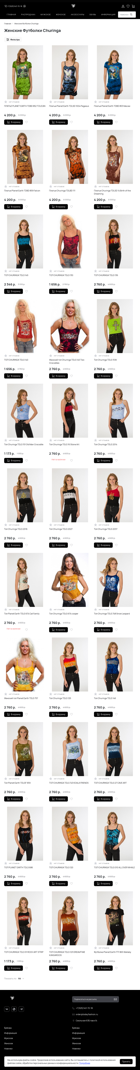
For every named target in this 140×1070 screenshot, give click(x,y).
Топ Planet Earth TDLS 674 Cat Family (21, 613)
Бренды (8, 1027)
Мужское (46, 14)
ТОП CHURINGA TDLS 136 (106, 275)
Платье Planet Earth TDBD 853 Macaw (112, 106)
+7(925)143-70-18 (13, 6)
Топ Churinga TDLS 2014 (105, 444)
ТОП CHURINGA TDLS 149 (16, 275)
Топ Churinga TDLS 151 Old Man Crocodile (23, 444)
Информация (108, 14)
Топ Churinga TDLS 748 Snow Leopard (112, 613)
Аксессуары (77, 14)
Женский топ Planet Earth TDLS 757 (21, 698)
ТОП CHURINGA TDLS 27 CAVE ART (110, 782)
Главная (11, 14)
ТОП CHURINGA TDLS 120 (61, 867)
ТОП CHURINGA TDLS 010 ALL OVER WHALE (114, 867)
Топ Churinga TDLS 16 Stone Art (64, 444)
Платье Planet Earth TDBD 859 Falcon (22, 190)
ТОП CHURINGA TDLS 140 (16, 359)
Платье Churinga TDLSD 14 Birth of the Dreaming (112, 192)
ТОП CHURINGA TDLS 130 (61, 275)
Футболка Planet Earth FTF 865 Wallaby (112, 952)
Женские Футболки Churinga (26, 23)
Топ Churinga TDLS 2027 (61, 529)
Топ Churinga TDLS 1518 (105, 359)
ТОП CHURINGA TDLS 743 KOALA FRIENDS (69, 782)
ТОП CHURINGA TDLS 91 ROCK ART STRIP (23, 952)
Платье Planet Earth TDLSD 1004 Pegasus (69, 106)
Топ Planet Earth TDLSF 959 (17, 782)
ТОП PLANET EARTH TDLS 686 (18, 867)
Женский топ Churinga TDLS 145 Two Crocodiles (66, 361)
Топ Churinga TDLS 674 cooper (63, 613)
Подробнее (84, 1063)
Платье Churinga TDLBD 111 (62, 190)
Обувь (92, 14)
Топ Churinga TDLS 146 (105, 698)
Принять (126, 1061)
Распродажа (28, 14)
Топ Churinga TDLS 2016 (15, 529)
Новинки (8, 1048)
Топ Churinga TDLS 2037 (105, 529)
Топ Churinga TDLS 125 (60, 698)
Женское (61, 14)
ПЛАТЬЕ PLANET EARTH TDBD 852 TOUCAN (24, 106)
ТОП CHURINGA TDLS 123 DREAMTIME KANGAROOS (67, 954)
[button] (13, 39)
